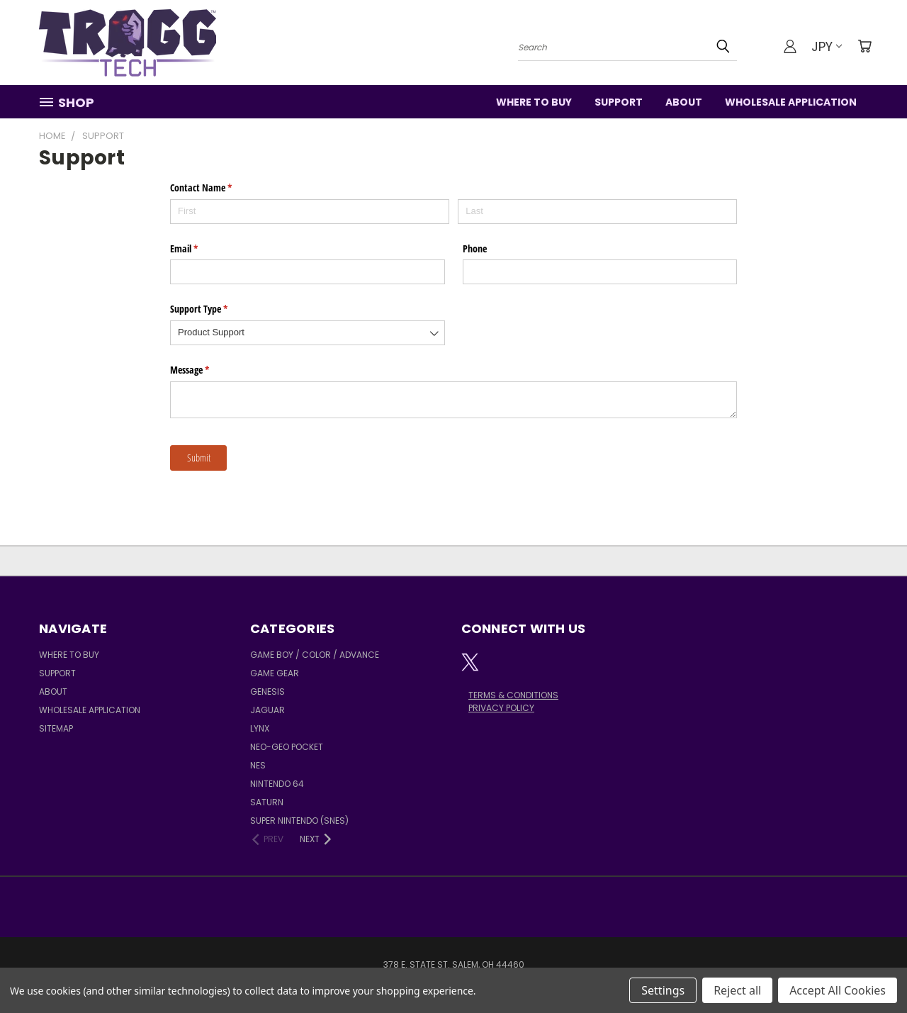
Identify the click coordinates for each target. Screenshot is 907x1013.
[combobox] (307, 332)
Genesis (267, 691)
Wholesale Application (791, 102)
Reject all (737, 990)
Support (619, 102)
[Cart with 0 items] (864, 46)
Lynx (259, 728)
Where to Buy (534, 102)
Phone (475, 248)
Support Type (215, 309)
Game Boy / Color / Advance (314, 655)
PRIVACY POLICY (501, 708)
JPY (826, 46)
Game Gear (274, 673)
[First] (309, 211)
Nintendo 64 (277, 784)
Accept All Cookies (837, 990)
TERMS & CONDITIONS (513, 695)
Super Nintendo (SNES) (299, 821)
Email (200, 249)
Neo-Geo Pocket (286, 747)
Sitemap (56, 728)
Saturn (266, 802)
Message (206, 370)
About (683, 102)
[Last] (597, 211)
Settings (663, 990)
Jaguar (267, 710)
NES (258, 765)
